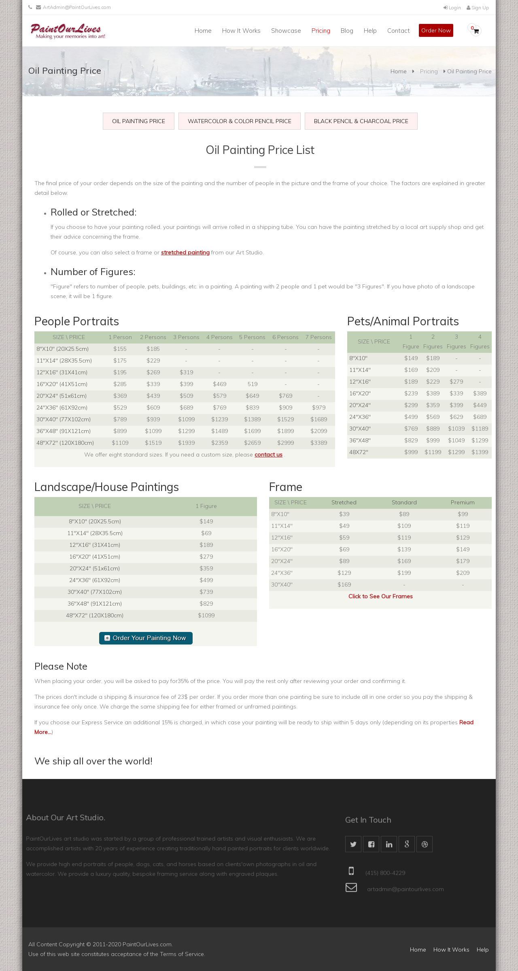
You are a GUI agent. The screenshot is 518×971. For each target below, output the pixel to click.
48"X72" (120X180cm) (65, 442)
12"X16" (360, 381)
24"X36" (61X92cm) (61, 407)
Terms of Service (182, 954)
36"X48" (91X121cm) (63, 431)
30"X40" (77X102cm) (63, 419)
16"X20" (360, 393)
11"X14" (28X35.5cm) (64, 360)
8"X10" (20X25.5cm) (62, 348)
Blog (347, 30)
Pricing (321, 30)
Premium (463, 502)
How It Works (241, 30)
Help (370, 30)
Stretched (344, 502)
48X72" (358, 452)
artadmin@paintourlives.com (405, 892)
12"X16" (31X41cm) (61, 372)
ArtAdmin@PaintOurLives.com (77, 7)
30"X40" (360, 428)
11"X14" (360, 369)
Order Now (436, 30)
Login (452, 7)
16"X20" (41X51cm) (61, 384)
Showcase (286, 30)
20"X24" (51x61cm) (61, 395)
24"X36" (360, 416)
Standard (404, 502)
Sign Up (478, 7)
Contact (398, 30)
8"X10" (358, 358)
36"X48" (360, 440)
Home (203, 30)
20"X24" (360, 405)
